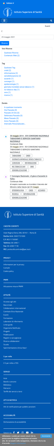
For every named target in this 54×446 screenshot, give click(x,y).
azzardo (9, 79)
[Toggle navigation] (4, 20)
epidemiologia (11, 84)
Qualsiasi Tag (9, 68)
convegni (9, 81)
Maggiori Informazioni (18, 443)
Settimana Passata (13, 115)
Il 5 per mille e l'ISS (10, 363)
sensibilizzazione (12, 76)
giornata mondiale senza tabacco (19, 87)
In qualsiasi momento (13, 107)
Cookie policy (8, 271)
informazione (11, 73)
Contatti (6, 267)
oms (7, 92)
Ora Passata (10, 110)
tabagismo (16, 156)
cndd (7, 70)
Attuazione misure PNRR (13, 286)
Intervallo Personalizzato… (15, 124)
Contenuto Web (12, 55)
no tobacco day (12, 90)
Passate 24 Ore (11, 113)
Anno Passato (11, 121)
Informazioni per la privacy (13, 264)
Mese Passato (11, 118)
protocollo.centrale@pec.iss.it (19, 249)
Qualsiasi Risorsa (11, 53)
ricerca (8, 95)
